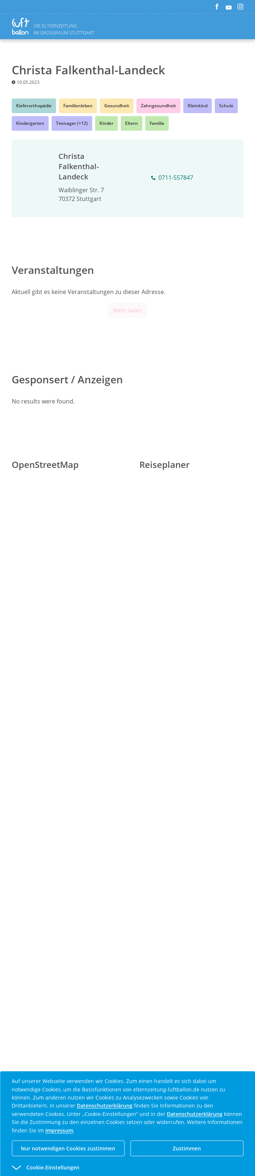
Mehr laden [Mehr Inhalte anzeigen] (127, 310)
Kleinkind (197, 106)
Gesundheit (116, 106)
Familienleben (78, 106)
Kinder (106, 123)
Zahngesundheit (158, 106)
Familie (157, 123)
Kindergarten (30, 123)
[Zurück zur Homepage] (22, 26)
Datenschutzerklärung (104, 1105)
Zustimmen (187, 1148)
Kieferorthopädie (34, 106)
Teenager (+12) (72, 123)
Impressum (59, 1130)
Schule (226, 106)
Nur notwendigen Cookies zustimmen (68, 1148)
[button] (114, 1167)
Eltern (131, 123)
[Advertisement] (127, 741)
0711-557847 (172, 178)
